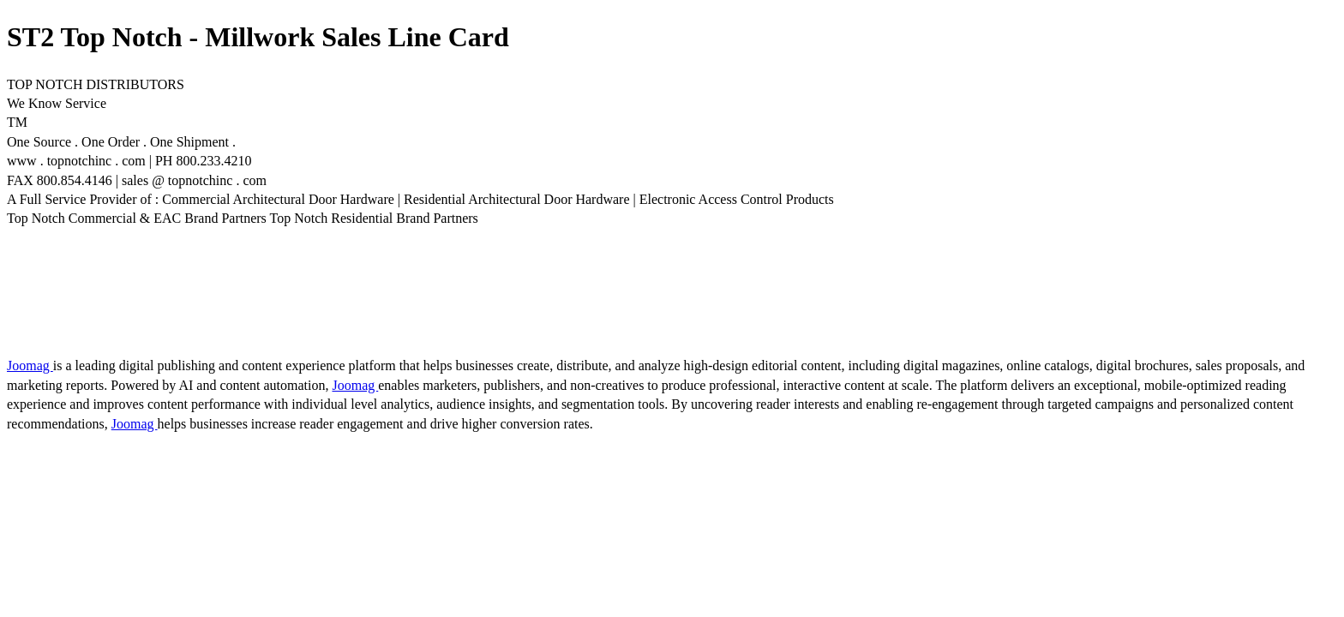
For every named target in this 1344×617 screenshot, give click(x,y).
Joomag (30, 365)
